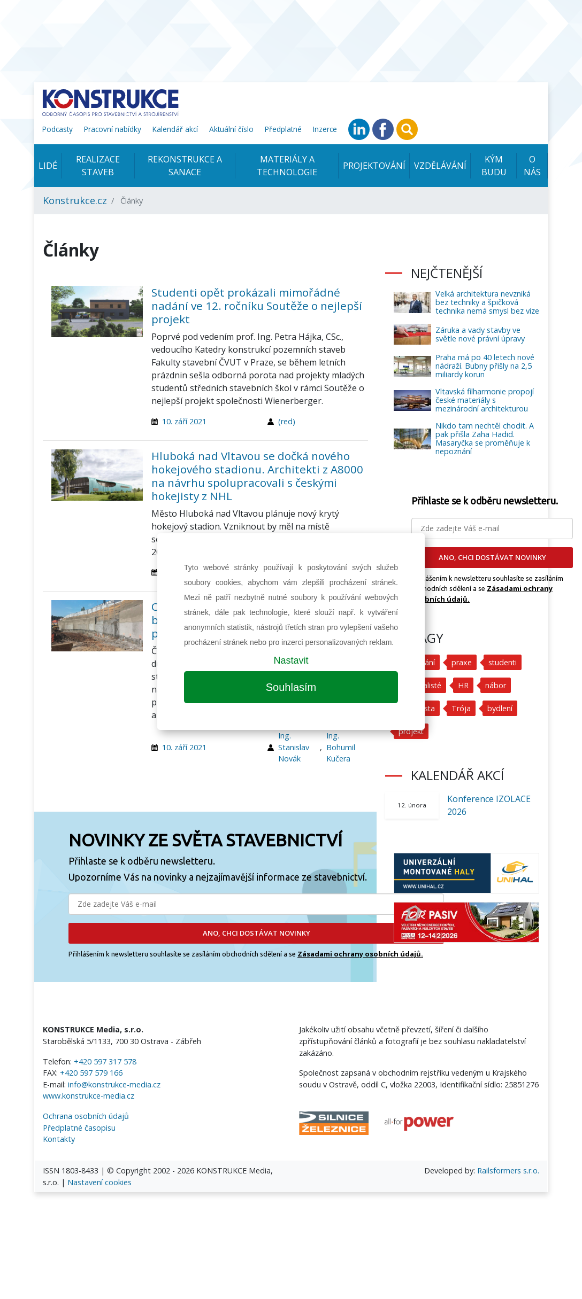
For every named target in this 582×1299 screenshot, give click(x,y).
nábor (496, 685)
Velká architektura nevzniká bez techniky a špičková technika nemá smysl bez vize (487, 302)
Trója (461, 708)
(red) (286, 421)
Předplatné (283, 129)
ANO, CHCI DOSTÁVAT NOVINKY (256, 933)
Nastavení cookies (99, 1182)
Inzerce (325, 129)
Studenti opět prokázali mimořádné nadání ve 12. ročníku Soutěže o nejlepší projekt (256, 305)
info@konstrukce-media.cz (114, 1084)
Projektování (374, 166)
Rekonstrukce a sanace (185, 165)
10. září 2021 (184, 421)
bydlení (500, 708)
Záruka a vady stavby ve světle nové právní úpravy (480, 334)
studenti (503, 662)
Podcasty (57, 129)
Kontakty (59, 1139)
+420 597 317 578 (105, 1061)
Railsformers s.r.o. (508, 1170)
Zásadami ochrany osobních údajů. (360, 954)
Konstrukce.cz (75, 200)
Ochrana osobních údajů (86, 1116)
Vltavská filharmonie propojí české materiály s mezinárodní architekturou (484, 400)
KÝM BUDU (494, 165)
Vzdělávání (440, 166)
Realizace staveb (98, 165)
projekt (411, 731)
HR (463, 685)
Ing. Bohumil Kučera (340, 747)
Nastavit (290, 660)
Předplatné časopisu (79, 1128)
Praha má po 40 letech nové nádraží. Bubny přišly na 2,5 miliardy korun (484, 365)
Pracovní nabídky (112, 129)
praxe (461, 662)
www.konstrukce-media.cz (88, 1096)
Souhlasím (291, 687)
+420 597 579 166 (91, 1073)
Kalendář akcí (175, 129)
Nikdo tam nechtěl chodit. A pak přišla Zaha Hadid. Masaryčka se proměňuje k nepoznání (484, 438)
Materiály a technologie (287, 165)
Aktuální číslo (231, 129)
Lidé (48, 166)
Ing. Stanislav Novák (293, 747)
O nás (532, 165)
